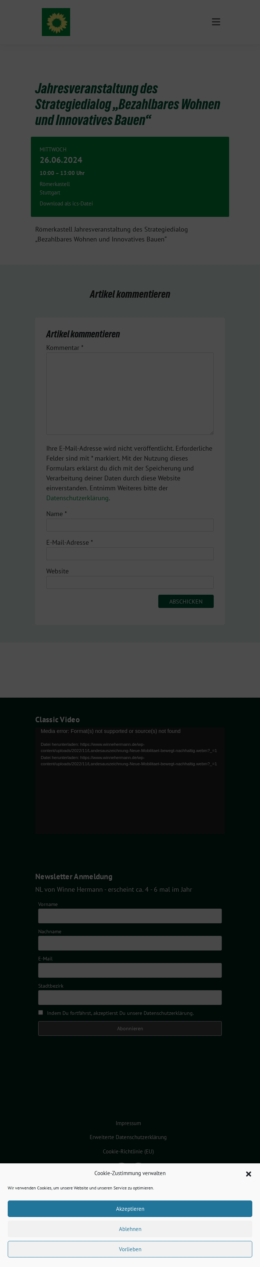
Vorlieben (130, 1249)
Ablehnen (130, 1228)
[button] (248, 1173)
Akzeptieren (130, 1208)
